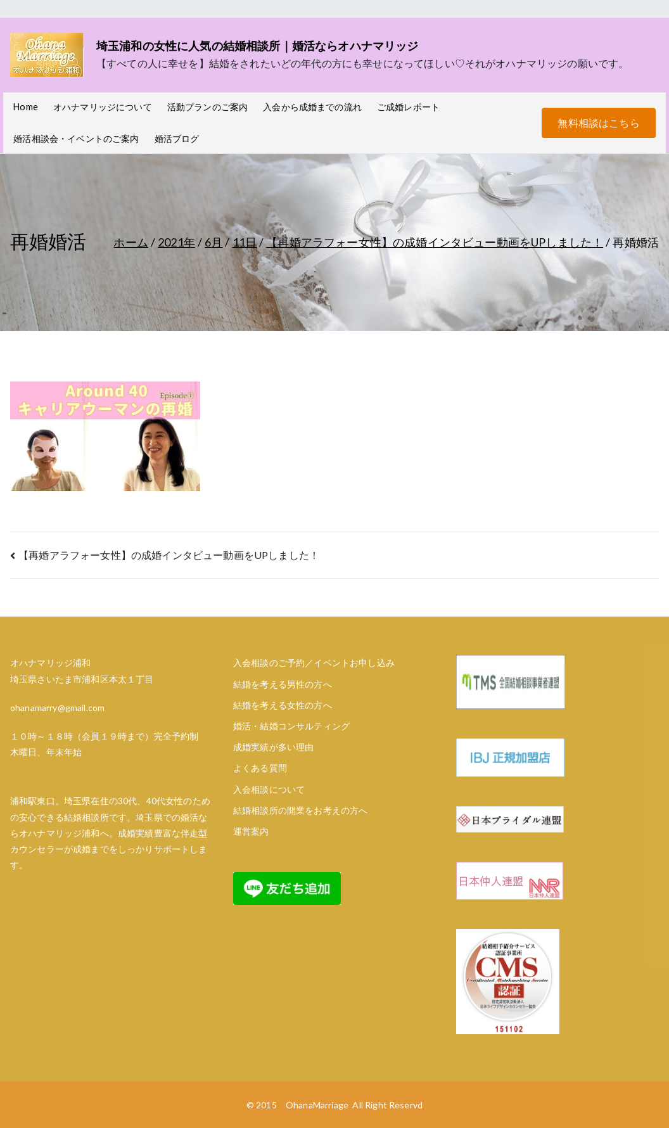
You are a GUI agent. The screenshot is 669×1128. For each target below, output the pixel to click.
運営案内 (251, 831)
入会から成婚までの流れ (312, 106)
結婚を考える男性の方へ (282, 684)
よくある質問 (260, 767)
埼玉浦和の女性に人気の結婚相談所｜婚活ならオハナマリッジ (257, 46)
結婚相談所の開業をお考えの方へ (300, 810)
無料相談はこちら (598, 123)
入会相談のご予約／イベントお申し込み (314, 662)
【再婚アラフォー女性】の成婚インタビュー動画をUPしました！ (168, 555)
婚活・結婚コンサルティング (291, 726)
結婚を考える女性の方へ (282, 705)
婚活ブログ (177, 138)
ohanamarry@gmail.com (57, 707)
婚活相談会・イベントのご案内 (76, 138)
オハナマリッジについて (102, 106)
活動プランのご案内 (207, 106)
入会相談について (269, 789)
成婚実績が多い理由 (273, 746)
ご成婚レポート (408, 106)
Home (25, 106)
